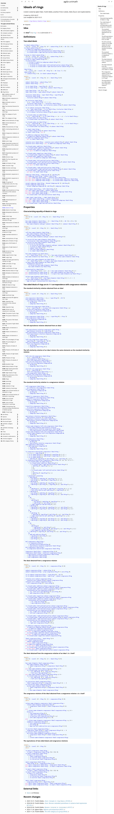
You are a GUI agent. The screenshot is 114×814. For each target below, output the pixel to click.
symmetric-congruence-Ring (36, 722)
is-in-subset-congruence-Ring (36, 574)
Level (34, 46)
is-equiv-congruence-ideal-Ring (36, 750)
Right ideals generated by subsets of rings (10, 369)
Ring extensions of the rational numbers (10, 375)
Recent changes (103, 90)
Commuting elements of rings (10, 129)
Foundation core (6, 48)
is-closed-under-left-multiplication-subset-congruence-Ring (46, 606)
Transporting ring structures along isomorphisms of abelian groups (10, 408)
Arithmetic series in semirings (9, 103)
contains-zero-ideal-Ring (34, 142)
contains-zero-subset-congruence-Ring (38, 579)
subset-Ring (54, 46)
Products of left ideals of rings (10, 350)
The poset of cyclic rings (10, 313)
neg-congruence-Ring (38, 603)
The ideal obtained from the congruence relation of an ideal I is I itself (107, 67)
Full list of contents (6, 17)
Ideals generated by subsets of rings (9, 204)
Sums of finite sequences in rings (7, 399)
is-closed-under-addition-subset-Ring (40, 147)
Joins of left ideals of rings (9, 244)
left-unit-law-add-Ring (41, 591)
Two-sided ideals (104, 13)
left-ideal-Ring (48, 189)
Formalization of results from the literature (8, 20)
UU (65, 46)
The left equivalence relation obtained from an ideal (107, 38)
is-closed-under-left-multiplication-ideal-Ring (42, 160)
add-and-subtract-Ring (37, 534)
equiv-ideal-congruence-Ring (35, 780)
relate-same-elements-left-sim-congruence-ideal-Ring (44, 426)
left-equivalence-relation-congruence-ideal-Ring (42, 329)
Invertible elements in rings (9, 235)
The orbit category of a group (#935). (56, 812)
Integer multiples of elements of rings (9, 219)
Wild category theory (7, 441)
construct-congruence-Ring (51, 553)
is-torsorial (31, 241)
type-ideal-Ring (31, 90)
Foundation (5, 46)
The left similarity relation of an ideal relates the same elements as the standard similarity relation (107, 46)
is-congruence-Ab (34, 440)
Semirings (6, 381)
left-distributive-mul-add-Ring (42, 490)
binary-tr (30, 712)
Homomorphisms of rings (9, 196)
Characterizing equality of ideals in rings (106, 19)
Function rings (7, 165)
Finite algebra (5, 41)
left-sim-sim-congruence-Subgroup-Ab (39, 363)
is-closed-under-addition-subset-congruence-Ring (42, 586)
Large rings (7, 257)
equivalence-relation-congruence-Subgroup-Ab (42, 420)
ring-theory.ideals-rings (37, 21)
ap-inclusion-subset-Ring (52, 105)
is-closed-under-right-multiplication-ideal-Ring (42, 167)
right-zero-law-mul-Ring (41, 611)
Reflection (4, 89)
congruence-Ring (48, 551)
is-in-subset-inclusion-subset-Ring (39, 112)
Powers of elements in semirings (10, 336)
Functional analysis (7, 51)
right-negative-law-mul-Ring (41, 504)
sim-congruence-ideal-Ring (34, 298)
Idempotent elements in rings (10, 213)
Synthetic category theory (6, 424)
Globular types (5, 53)
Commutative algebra (7, 30)
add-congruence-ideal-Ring (34, 439)
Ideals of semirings (9, 210)
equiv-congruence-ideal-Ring (35, 762)
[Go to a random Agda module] (32, 1)
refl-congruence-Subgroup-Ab (36, 390)
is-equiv (47, 261)
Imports (27, 24)
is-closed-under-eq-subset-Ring (37, 119)
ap (30, 487)
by (29, 486)
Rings (5, 379)
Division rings (7, 157)
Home (3, 5)
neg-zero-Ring (39, 601)
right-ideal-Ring (49, 197)
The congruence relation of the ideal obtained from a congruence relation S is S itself (107, 75)
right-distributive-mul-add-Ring (42, 516)
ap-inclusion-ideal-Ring (34, 100)
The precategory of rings (10, 339)
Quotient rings (8, 364)
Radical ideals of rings (10, 366)
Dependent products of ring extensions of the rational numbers (10, 145)
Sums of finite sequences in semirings (8, 403)
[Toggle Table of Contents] (22, 1)
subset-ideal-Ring (32, 82)
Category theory (5, 28)
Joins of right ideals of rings (9, 247)
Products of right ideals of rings (10, 354)
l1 (27, 46)
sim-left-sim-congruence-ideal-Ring (38, 369)
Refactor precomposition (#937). (53, 809)
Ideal (28, 793)
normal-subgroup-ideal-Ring (35, 183)
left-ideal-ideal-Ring (33, 189)
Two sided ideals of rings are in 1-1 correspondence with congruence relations (106, 24)
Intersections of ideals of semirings (10, 227)
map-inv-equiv (31, 281)
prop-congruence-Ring (50, 571)
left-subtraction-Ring (37, 723)
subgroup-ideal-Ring (32, 174)
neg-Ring (55, 454)
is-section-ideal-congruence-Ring (37, 729)
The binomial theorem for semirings (10, 111)
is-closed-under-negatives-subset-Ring (40, 155)
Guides (3, 10)
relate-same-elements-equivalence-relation (41, 427)
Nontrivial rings (8, 295)
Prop (63, 316)
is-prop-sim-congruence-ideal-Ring (37, 306)
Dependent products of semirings (10, 153)
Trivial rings (7, 412)
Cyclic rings (7, 141)
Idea (100, 8)
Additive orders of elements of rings (8, 95)
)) (73, 66)
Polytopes (4, 82)
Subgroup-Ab (45, 174)
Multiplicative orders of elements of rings (10, 281)
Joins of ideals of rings (10, 241)
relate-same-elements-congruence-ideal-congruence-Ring (44, 703)
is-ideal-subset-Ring (31, 45)
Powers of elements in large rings (10, 328)
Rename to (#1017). (59, 807)
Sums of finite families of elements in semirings (10, 395)
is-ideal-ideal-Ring (32, 129)
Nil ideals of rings (8, 285)
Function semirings (9, 168)
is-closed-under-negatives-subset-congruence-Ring (43, 596)
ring (34, 33)
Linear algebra (5, 62)
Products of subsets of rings (10, 360)
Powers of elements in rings (10, 332)
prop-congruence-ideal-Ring (35, 316)
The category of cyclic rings (9, 115)
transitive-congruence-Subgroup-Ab (39, 410)
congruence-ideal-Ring (33, 551)
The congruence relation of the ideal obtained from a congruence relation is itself (54, 693)
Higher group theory (7, 60)
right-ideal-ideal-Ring (33, 197)
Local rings (7, 266)
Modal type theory (6, 72)
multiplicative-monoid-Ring (39, 544)
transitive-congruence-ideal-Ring (37, 406)
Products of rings (8, 358)
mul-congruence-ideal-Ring (34, 541)
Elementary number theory (7, 38)
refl (52, 256)
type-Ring (42, 86)
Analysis (3, 26)
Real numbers (5, 87)
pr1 (41, 83)
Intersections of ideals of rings (10, 223)
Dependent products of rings (10, 149)
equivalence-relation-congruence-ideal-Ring (40, 416)
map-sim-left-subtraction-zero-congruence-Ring (46, 726)
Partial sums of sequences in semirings (8, 310)
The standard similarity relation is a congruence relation (107, 54)
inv (31, 591)
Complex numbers (6, 33)
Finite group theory (7, 44)
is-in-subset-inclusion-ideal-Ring (37, 108)
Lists (3, 65)
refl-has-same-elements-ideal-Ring (37, 232)
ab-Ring (55, 174)
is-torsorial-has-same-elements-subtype (43, 245)
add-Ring (47, 454)
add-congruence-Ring (36, 593)
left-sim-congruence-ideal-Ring (36, 339)
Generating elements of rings (10, 171)
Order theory (5, 74)
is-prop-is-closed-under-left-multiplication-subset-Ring (49, 65)
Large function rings (9, 255)
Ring (42, 46)
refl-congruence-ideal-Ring (35, 386)
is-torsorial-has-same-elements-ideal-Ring (40, 239)
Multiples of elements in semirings (10, 277)
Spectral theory (6, 419)
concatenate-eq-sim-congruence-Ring (39, 590)
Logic (3, 67)
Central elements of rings (10, 120)
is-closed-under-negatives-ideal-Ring (38, 153)
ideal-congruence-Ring (33, 638)
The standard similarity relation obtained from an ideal (106, 31)
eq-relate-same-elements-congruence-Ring (41, 733)
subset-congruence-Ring (33, 570)
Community (4, 8)
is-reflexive (31, 387)
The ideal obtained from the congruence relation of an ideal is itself (49, 653)
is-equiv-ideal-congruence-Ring (36, 769)
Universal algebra (6, 438)
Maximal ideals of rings (10, 270)
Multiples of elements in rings (10, 273)
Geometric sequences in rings (10, 175)
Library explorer (6, 12)
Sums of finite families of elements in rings (10, 391)
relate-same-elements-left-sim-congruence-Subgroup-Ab (45, 433)
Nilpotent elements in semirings (9, 292)
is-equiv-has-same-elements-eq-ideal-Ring (40, 259)
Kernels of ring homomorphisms (8, 251)
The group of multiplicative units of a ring (9, 183)
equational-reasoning (35, 476)
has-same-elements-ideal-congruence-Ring (39, 663)
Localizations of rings (9, 268)
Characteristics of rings (10, 127)
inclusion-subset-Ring (34, 97)
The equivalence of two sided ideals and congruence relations (107, 83)
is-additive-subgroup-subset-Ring (37, 49)
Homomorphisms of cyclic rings (9, 187)
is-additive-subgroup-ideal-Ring (37, 135)
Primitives (4, 85)
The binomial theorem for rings (10, 107)
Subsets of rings (8, 386)
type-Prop (44, 87)
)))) (34, 474)
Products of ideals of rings (9, 346)
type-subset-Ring (44, 92)
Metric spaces (5, 69)
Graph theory (5, 55)
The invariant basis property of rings (9, 231)
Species (4, 416)
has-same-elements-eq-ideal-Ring (37, 253)
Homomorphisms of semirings (9, 200)
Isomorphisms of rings (10, 238)
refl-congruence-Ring (34, 583)
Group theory (5, 58)
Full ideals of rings (9, 163)
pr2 (42, 132)
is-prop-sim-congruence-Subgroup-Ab (39, 311)
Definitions (101, 11)
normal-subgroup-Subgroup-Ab (36, 186)
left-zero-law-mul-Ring (41, 621)
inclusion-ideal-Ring (33, 95)
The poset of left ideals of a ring (10, 320)
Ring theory (5, 92)
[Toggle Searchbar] (29, 1)
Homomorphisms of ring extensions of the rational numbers (10, 191)
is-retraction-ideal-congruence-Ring (38, 681)
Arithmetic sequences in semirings (10, 99)
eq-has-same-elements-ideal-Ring (37, 276)
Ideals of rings (7, 207)
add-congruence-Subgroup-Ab (37, 446)
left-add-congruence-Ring (38, 717)
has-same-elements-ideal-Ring (36, 221)
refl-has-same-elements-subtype (37, 236)
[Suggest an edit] (111, 1)
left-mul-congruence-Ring (38, 613)
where (49, 21)
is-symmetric (31, 397)
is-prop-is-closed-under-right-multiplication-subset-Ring (50, 66)
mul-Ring (50, 458)
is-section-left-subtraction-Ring (41, 716)
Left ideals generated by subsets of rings (10, 260)
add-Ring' (34, 513)
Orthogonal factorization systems (8, 79)
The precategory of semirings (9, 342)
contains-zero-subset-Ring (54, 142)
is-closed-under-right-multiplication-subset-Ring (44, 52)
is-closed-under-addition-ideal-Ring (38, 146)
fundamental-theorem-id (35, 263)
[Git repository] (109, 1)
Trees (3, 431)
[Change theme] (25, 1)
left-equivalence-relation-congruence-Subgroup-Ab (44, 334)
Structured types (6, 421)
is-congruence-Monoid (35, 543)
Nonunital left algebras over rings (10, 298)
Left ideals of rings (9, 263)
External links (102, 87)
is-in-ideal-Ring (31, 86)
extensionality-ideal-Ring (34, 269)
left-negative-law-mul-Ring (40, 530)
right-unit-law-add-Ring (38, 714)
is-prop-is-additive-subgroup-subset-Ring (42, 62)
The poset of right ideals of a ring (10, 324)
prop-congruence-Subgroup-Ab (36, 319)
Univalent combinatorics (8, 436)
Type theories (5, 434)
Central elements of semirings (9, 123)
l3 (31, 217)
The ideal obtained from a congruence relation (107, 60)
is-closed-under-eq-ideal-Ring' (36, 122)
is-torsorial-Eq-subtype (35, 243)
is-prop (28, 58)
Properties (101, 16)
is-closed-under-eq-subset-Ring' (38, 126)
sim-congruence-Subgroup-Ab (36, 301)
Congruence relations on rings (10, 134)
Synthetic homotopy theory (7, 428)
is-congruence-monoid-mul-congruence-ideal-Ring (42, 451)
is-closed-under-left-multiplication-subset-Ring (43, 51)
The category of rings (9, 118)
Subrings (6, 383)
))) (71, 458)
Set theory (4, 414)
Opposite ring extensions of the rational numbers (9, 303)
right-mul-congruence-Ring (39, 623)
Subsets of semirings (9, 388)
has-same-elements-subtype (36, 224)
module (26, 21)
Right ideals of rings (9, 372)
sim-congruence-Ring (36, 713)
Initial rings (7, 216)
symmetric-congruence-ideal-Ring (37, 396)
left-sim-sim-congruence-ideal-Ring (38, 356)
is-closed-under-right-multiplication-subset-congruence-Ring (47, 616)
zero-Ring (65, 571)
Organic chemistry (6, 76)
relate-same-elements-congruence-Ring (40, 704)
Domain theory (6, 35)
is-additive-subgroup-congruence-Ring (38, 625)
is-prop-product (31, 60)
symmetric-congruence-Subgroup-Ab (38, 400)
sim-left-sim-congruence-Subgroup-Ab (39, 376)
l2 (29, 46)
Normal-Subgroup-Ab (52, 183)
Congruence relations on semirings (10, 137)
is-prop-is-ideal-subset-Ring (34, 55)
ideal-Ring (27, 69)
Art (2, 14)
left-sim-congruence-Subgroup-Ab (38, 344)
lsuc (59, 70)
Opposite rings (8, 307)
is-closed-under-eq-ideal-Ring (36, 115)
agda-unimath (71, 1)
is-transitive (31, 407)
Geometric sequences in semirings (10, 179)
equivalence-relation (34, 331)
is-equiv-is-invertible (35, 755)
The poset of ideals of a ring (10, 316)
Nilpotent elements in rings (9, 288)
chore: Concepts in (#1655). (58, 801)
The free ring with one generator (10, 160)
